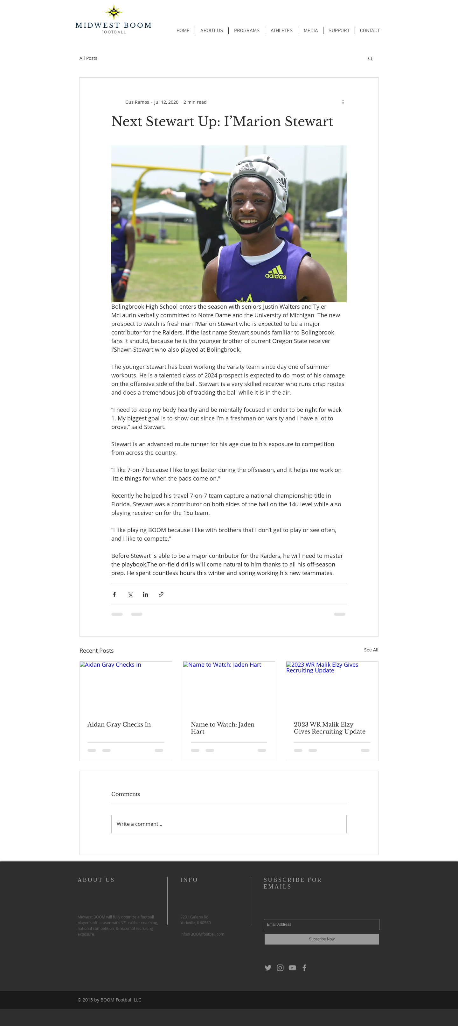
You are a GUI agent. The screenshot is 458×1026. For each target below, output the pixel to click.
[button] (211, 30)
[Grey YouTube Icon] (292, 967)
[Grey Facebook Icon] (304, 967)
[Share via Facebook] (114, 594)
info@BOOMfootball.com (202, 934)
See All (371, 650)
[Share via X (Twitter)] (130, 594)
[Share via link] (161, 594)
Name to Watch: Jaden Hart (222, 728)
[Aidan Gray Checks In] (126, 687)
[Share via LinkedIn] (145, 594)
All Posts (88, 58)
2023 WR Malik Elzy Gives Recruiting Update (329, 728)
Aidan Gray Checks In (119, 724)
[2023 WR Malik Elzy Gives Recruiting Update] (332, 687)
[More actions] (343, 102)
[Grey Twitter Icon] (268, 967)
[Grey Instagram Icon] (280, 967)
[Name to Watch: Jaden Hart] (229, 687)
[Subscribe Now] (321, 939)
